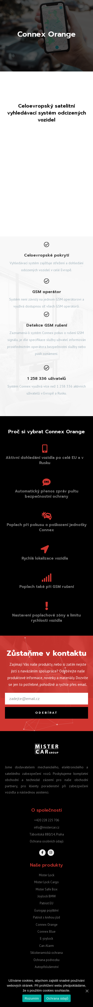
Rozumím (32, 998)
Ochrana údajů (57, 998)
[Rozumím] (86, 990)
